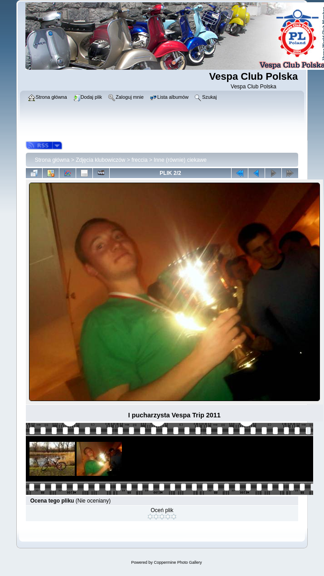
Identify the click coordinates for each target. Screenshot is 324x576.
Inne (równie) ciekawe (180, 160)
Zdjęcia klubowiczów (100, 160)
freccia (139, 160)
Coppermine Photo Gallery (178, 562)
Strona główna (52, 160)
